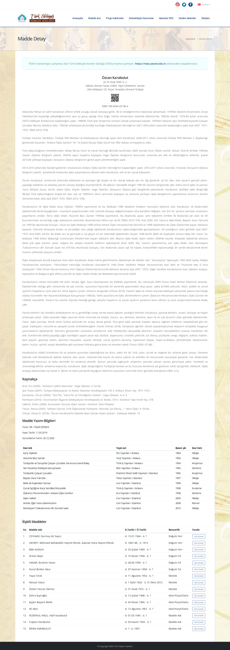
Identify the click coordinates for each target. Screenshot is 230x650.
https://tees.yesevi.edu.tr (150, 63)
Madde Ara (94, 18)
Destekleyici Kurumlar (141, 18)
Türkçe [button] (204, 4)
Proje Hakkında (114, 18)
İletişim (205, 18)
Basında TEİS (166, 18)
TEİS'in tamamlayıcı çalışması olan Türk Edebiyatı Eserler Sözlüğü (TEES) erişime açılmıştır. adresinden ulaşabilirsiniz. (113, 63)
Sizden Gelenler (187, 18)
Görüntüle (199, 536)
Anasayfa (77, 18)
